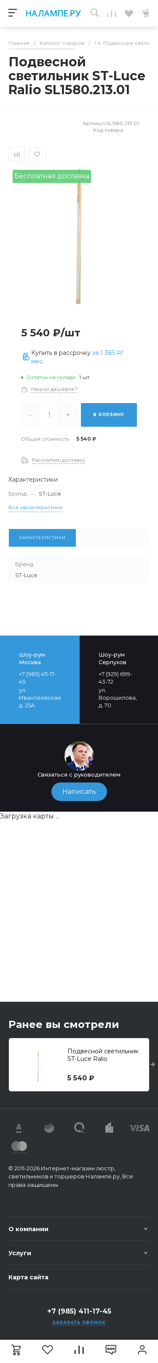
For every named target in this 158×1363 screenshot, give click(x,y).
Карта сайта (28, 1277)
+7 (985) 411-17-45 (79, 1311)
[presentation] (152, 1064)
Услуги (19, 1253)
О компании (28, 1229)
